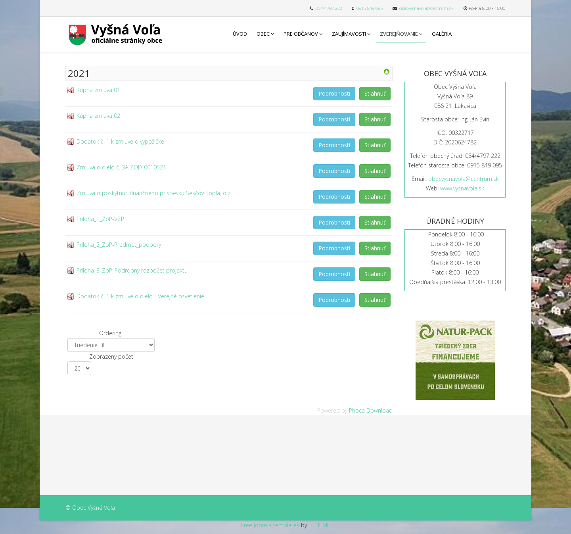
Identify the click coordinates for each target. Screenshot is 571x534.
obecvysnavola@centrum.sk (426, 8)
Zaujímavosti (349, 33)
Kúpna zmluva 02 (98, 115)
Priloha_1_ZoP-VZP (100, 219)
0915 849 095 (369, 8)
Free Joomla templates (270, 525)
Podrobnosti (334, 93)
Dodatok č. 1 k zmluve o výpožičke (120, 141)
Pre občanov (301, 33)
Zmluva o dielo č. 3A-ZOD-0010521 (121, 167)
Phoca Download (371, 410)
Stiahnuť (374, 93)
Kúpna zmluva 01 (98, 90)
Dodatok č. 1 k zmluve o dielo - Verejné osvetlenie (140, 296)
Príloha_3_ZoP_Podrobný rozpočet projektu (132, 270)
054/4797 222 (329, 8)
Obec (263, 33)
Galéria (442, 33)
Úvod (240, 33)
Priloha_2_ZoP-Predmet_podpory (119, 244)
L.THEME (319, 525)
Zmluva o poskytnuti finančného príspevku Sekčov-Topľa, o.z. (154, 193)
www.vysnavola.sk (462, 188)
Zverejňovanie (399, 33)
